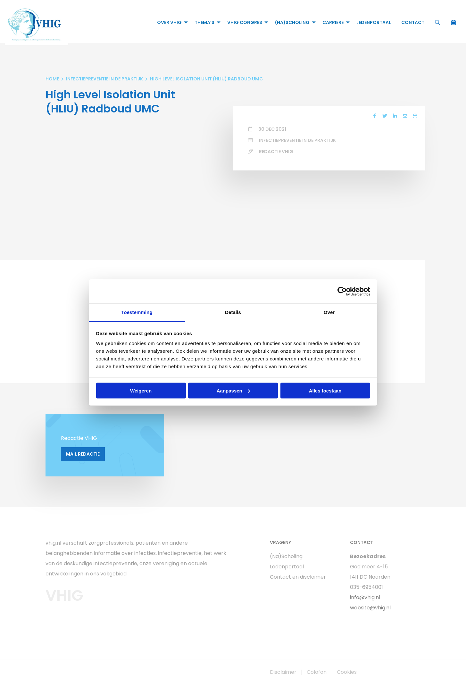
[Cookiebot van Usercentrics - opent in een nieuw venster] (342, 291)
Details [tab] (233, 312)
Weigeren (141, 390)
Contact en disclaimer (298, 577)
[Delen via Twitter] (384, 116)
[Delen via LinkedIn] (394, 116)
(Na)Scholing (292, 22)
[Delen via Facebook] (374, 116)
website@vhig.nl (370, 607)
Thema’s (204, 22)
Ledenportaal (373, 22)
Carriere (332, 22)
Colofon (317, 672)
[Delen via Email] (405, 116)
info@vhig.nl (365, 597)
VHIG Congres (244, 22)
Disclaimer (283, 672)
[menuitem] (170, 22)
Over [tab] (329, 312)
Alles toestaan (325, 390)
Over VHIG (169, 22)
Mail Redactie (83, 454)
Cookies (347, 672)
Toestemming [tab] (137, 312)
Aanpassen (233, 390)
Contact (412, 22)
